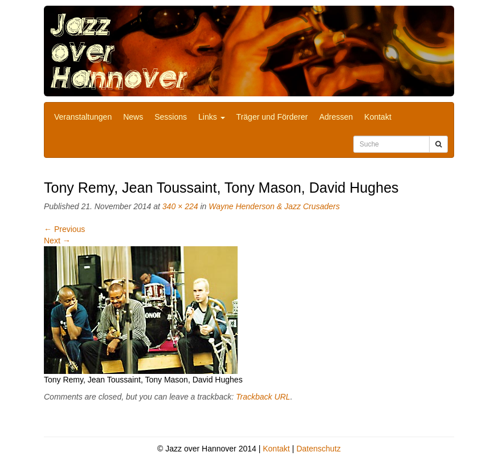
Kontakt (377, 116)
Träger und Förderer (272, 116)
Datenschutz (318, 448)
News (133, 116)
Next (57, 240)
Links (211, 116)
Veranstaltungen (83, 116)
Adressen (336, 116)
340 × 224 (180, 206)
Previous (64, 229)
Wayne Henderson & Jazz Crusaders (274, 206)
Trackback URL (263, 396)
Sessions (170, 116)
